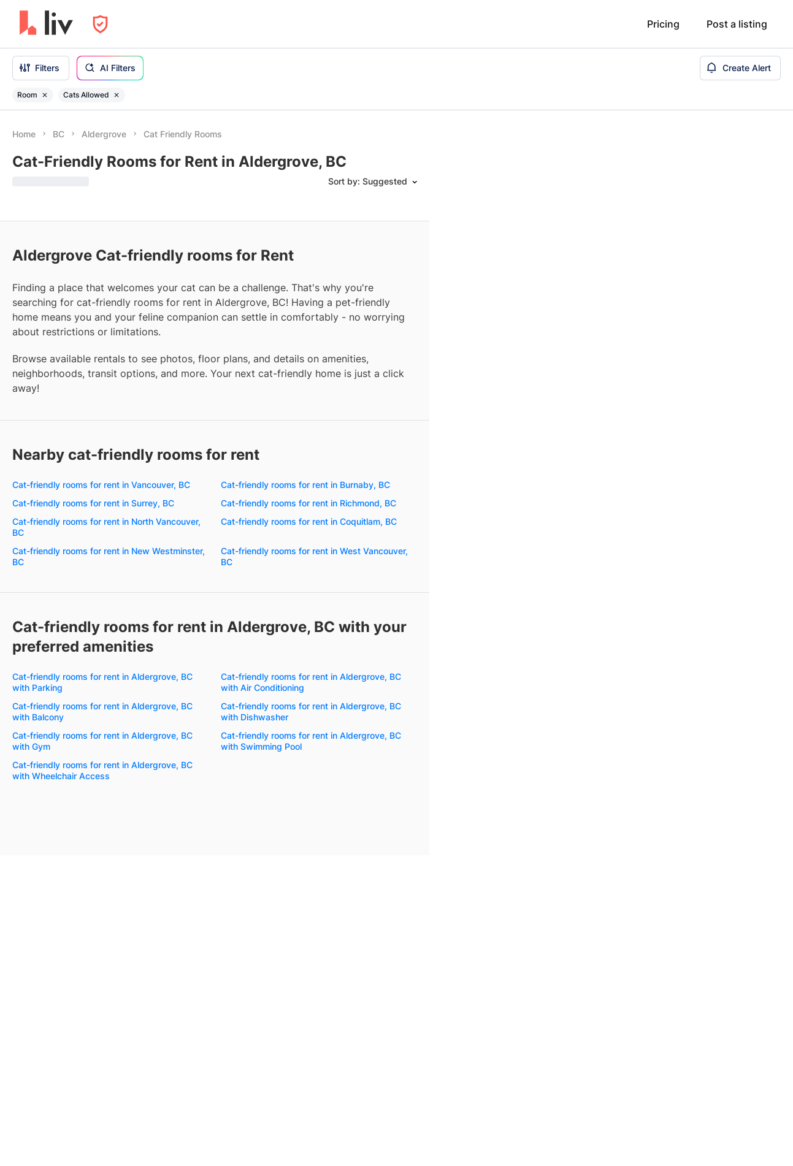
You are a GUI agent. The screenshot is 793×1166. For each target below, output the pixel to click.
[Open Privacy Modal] (100, 24)
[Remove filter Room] (45, 95)
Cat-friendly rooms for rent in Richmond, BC (308, 503)
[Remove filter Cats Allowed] (116, 95)
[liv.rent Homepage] (46, 23)
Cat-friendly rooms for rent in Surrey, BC (93, 503)
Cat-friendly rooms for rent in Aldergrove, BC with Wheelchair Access (102, 770)
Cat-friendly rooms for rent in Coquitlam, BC (309, 521)
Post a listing (737, 24)
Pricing (663, 24)
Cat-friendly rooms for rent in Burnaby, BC (305, 484)
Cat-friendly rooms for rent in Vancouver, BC (101, 484)
